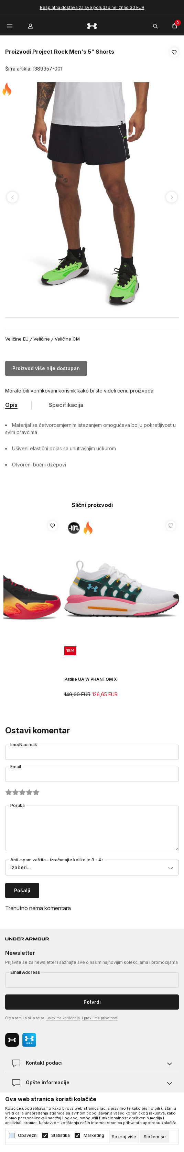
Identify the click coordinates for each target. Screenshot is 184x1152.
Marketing (94, 1135)
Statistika (60, 1135)
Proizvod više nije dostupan (46, 368)
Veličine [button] (41, 339)
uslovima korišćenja (63, 1018)
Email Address (25, 972)
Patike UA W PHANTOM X (90, 679)
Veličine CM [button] (67, 339)
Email (15, 766)
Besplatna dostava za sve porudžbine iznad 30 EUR (92, 7)
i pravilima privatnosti (100, 1018)
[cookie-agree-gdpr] (154, 1136)
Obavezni (27, 1135)
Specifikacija (66, 404)
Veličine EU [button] (17, 339)
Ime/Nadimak (23, 744)
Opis (11, 404)
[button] (174, 60)
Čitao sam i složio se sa (61, 1018)
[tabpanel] (92, 197)
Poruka (17, 805)
